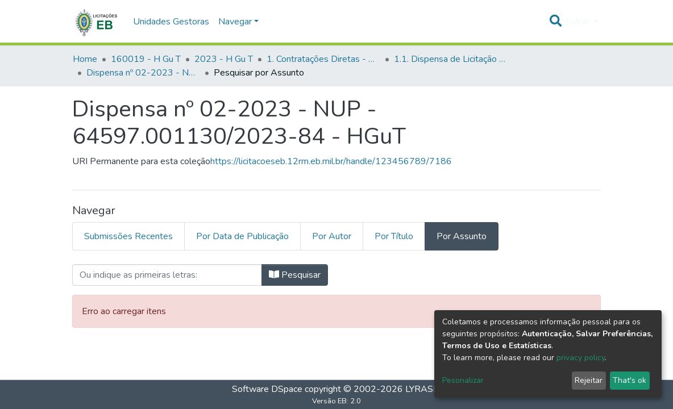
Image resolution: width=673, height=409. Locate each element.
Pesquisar (295, 275)
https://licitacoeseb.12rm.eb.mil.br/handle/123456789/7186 (331, 161)
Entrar (579, 21)
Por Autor (331, 236)
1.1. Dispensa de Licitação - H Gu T (451, 59)
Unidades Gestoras (171, 21)
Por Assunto (462, 236)
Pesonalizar (463, 380)
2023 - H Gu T (223, 59)
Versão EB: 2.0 (336, 401)
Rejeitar (589, 380)
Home (85, 59)
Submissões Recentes (128, 236)
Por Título (394, 236)
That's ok (629, 380)
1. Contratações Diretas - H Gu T (323, 59)
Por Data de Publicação (242, 236)
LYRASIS (423, 389)
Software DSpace (267, 389)
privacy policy (580, 357)
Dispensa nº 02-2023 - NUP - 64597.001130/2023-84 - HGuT (143, 72)
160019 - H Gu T (146, 59)
